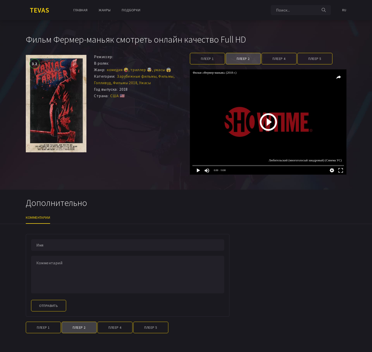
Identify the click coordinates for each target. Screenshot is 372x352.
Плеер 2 (243, 58)
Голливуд (102, 82)
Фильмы (165, 76)
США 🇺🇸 (117, 95)
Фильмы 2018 (125, 82)
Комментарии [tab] (38, 217)
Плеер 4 (279, 58)
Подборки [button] (131, 10)
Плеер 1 (207, 58)
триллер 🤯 (141, 69)
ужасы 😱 (162, 69)
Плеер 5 (314, 58)
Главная (80, 10)
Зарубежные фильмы (137, 76)
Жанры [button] (104, 10)
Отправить (48, 305)
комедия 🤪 (118, 69)
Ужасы (145, 82)
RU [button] (344, 10)
